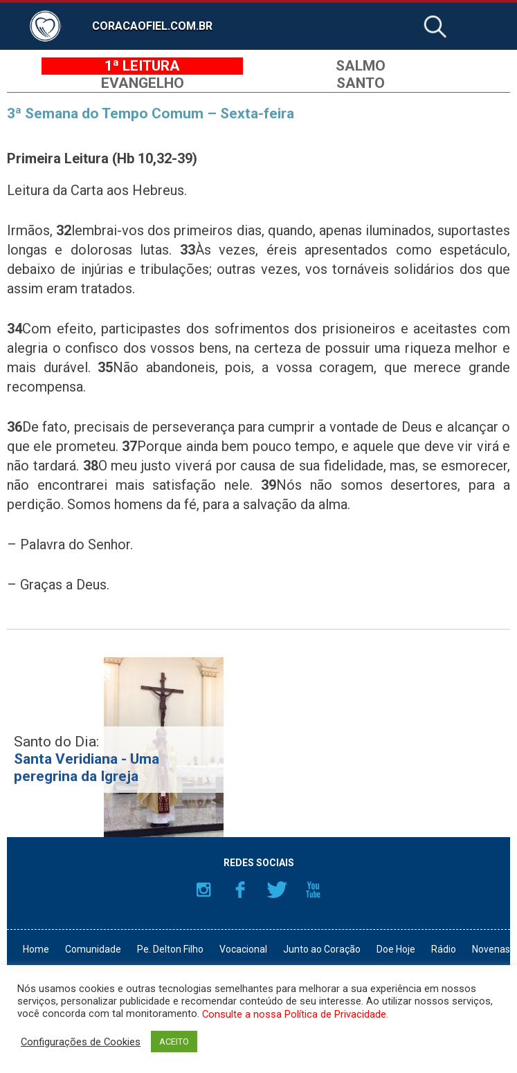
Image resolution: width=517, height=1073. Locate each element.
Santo (360, 83)
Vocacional (243, 949)
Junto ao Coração (322, 949)
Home (36, 949)
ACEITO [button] (174, 1041)
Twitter (276, 889)
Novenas (491, 949)
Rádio (443, 949)
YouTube (313, 889)
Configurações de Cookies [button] (80, 1042)
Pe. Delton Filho (170, 949)
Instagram (203, 889)
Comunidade (93, 949)
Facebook (240, 889)
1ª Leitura (142, 65)
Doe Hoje (396, 949)
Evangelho (142, 83)
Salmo (361, 65)
